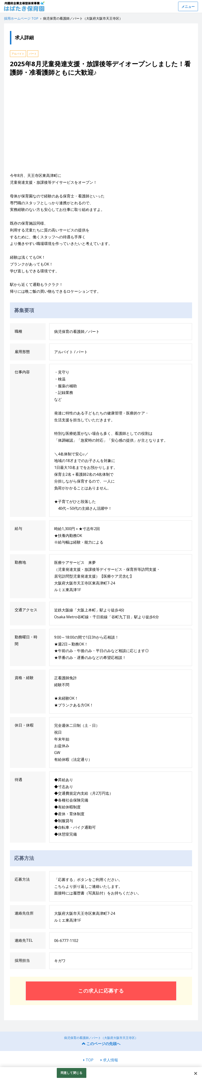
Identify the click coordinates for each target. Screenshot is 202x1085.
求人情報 (110, 1060)
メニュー (188, 6)
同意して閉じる (71, 1073)
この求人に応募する (101, 990)
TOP (89, 1060)
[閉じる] (195, 1073)
